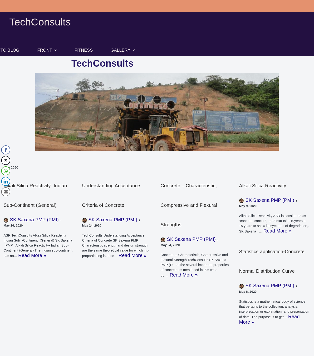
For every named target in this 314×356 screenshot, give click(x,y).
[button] (47, 50)
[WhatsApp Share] (5, 170)
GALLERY (123, 50)
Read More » (32, 255)
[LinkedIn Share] (5, 181)
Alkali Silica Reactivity (262, 185)
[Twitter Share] (5, 160)
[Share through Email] (5, 191)
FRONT (47, 50)
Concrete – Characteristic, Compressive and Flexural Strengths (189, 205)
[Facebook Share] (5, 149)
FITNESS (83, 50)
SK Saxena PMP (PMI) (34, 219)
